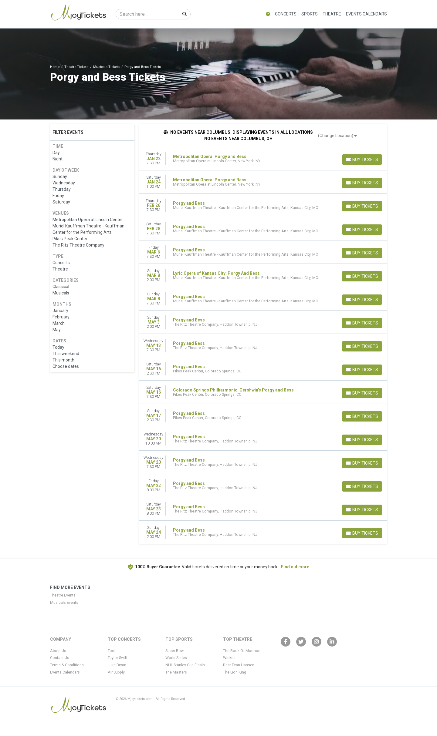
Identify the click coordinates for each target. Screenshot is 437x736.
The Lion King (234, 672)
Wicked (229, 658)
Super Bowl (175, 651)
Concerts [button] (285, 14)
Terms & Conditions (67, 665)
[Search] (147, 14)
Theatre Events (63, 595)
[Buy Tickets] (362, 159)
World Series (176, 658)
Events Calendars (366, 14)
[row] (263, 158)
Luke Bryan (117, 665)
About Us (58, 651)
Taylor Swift (117, 658)
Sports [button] (309, 14)
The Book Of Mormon (241, 651)
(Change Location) (337, 135)
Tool (111, 651)
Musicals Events (64, 602)
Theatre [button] (332, 14)
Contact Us (59, 658)
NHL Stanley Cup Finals (185, 665)
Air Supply (116, 672)
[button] (268, 14)
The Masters (176, 672)
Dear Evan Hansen (238, 665)
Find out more (295, 566)
